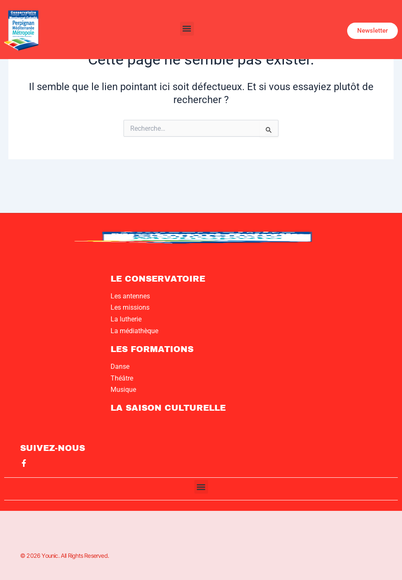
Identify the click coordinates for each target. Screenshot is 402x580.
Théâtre (122, 378)
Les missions (130, 307)
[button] (187, 29)
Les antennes (130, 296)
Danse (120, 366)
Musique (123, 390)
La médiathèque (134, 331)
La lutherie (126, 319)
